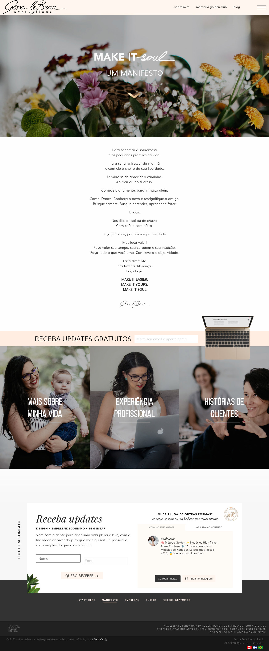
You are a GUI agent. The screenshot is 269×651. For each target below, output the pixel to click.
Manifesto (110, 600)
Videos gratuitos (177, 600)
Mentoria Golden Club (211, 6)
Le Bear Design (99, 639)
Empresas (132, 600)
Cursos (151, 600)
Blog (236, 6)
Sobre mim (181, 6)
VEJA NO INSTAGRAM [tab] (161, 527)
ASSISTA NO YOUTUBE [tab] (209, 527)
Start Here (87, 600)
